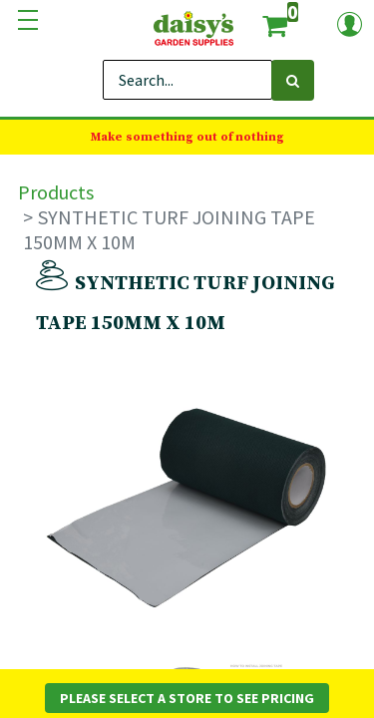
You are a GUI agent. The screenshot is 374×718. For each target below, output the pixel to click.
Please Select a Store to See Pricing (187, 698)
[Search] (292, 80)
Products (56, 192)
